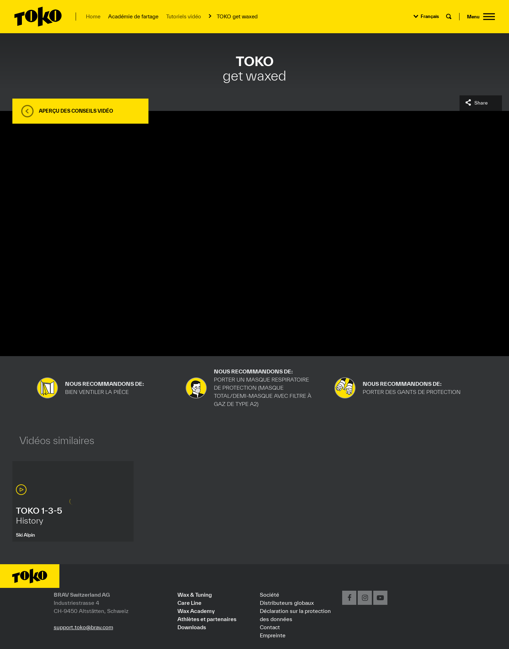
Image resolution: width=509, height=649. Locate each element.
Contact (270, 627)
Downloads (191, 627)
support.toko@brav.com (83, 627)
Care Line (189, 603)
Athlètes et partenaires (206, 619)
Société (269, 594)
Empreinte (273, 635)
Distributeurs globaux (287, 603)
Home (93, 16)
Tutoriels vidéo (183, 16)
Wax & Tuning (194, 594)
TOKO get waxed (237, 16)
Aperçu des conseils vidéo (76, 111)
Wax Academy (196, 611)
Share (481, 103)
